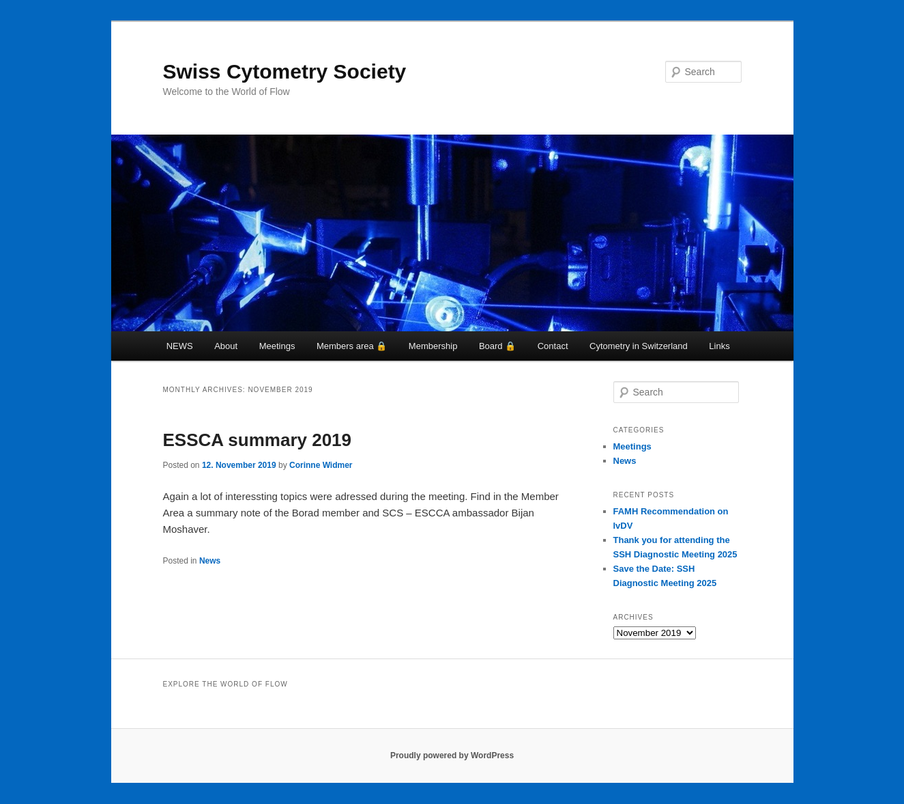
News (209, 561)
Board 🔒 (497, 346)
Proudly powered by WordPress (452, 755)
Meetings (277, 346)
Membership (433, 346)
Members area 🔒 (352, 346)
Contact (553, 346)
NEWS (179, 346)
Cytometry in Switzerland (638, 346)
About (225, 346)
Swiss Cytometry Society (285, 71)
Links (719, 346)
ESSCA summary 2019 (257, 440)
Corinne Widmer (321, 465)
